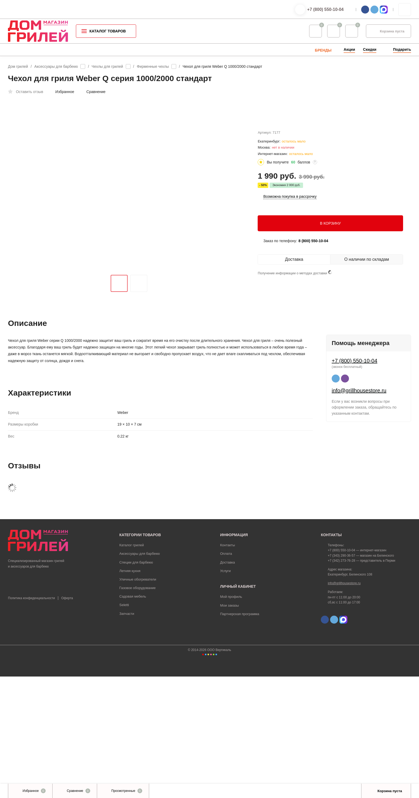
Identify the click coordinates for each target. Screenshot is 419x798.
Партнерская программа (239, 736)
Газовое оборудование (137, 710)
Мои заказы (229, 727)
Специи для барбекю (136, 684)
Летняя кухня (129, 692)
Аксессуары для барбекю (56, 66)
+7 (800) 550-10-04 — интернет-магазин (357, 672)
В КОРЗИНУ (330, 247)
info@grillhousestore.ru (359, 576)
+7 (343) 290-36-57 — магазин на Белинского (361, 677)
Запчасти (126, 735)
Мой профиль (231, 718)
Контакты (227, 667)
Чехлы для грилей (107, 66)
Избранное (62, 92)
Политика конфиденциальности (31, 720)
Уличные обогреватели (137, 701)
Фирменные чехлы (153, 66)
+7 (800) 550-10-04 (325, 9)
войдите (207, 596)
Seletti (124, 727)
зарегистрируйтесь (175, 596)
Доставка (227, 684)
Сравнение (93, 92)
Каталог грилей (131, 667)
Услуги (225, 692)
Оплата (226, 675)
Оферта (67, 720)
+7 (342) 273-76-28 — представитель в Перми (361, 682)
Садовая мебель (132, 718)
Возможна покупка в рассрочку (290, 220)
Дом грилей (18, 66)
